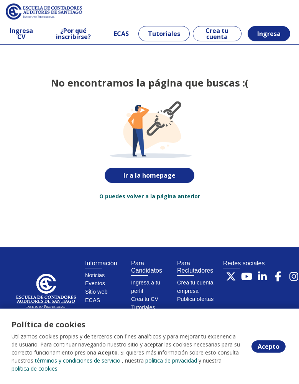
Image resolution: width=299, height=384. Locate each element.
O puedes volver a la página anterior (149, 196)
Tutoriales (164, 33)
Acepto (268, 346)
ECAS (121, 33)
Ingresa (269, 33)
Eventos (95, 283)
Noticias (95, 275)
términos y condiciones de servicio (77, 360)
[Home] (33, 11)
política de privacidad (171, 360)
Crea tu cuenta (216, 33)
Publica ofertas (195, 299)
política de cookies (35, 368)
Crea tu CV (144, 299)
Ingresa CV (21, 33)
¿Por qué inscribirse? (73, 33)
